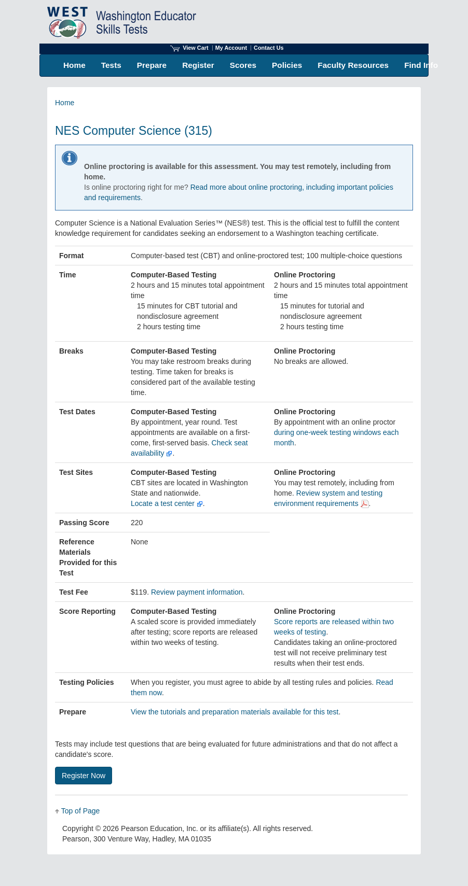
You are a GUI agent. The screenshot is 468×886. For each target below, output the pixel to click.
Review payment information (197, 592)
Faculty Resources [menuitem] (353, 65)
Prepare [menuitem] (152, 65)
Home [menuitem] (74, 65)
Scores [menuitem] (243, 65)
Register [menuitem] (198, 65)
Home (64, 103)
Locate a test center (167, 503)
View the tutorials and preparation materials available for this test (235, 712)
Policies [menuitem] (287, 65)
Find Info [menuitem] (421, 65)
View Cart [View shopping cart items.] (189, 48)
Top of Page (80, 811)
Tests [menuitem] (111, 65)
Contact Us (269, 48)
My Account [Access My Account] (231, 48)
